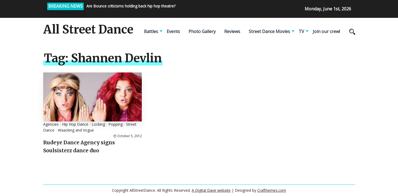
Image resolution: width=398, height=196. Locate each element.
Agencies (51, 124)
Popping (115, 124)
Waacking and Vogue (76, 130)
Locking (98, 124)
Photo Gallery (202, 31)
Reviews (232, 31)
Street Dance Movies (269, 31)
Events (173, 31)
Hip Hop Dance (75, 124)
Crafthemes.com (271, 190)
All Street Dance (88, 29)
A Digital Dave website (211, 190)
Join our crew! (326, 31)
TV (301, 31)
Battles (151, 31)
